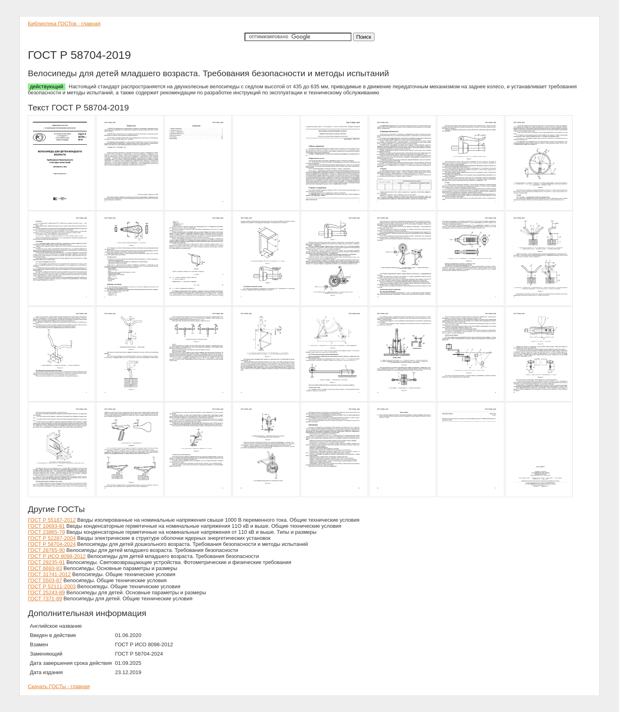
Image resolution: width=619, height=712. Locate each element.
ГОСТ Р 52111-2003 (52, 586)
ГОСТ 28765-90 (46, 550)
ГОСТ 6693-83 (45, 568)
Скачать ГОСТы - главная (59, 686)
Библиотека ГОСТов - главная (64, 24)
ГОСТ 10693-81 (46, 526)
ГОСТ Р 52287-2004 (52, 538)
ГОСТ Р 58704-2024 (52, 544)
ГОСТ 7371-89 (45, 598)
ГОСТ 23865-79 (46, 532)
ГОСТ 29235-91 (46, 562)
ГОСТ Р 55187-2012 (52, 520)
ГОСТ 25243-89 (46, 592)
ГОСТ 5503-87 (45, 580)
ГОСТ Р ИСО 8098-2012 (57, 556)
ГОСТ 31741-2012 (49, 574)
